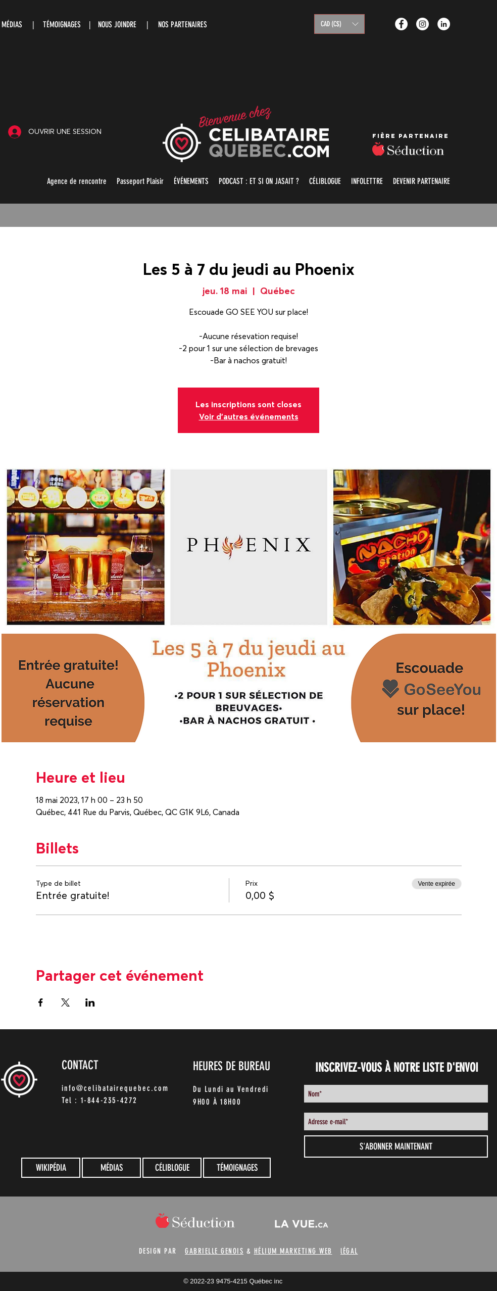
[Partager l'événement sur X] (65, 1002)
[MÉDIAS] (111, 1168)
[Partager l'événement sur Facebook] (40, 1002)
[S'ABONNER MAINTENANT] (396, 1146)
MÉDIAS (12, 24)
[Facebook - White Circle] (401, 24)
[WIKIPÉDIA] (50, 1168)
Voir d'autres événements (249, 416)
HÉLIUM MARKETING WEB (293, 1251)
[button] (339, 24)
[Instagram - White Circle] (422, 24)
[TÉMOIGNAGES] (237, 1168)
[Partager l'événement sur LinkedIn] (90, 1002)
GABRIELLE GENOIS (214, 1251)
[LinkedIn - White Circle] (443, 24)
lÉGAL (349, 1251)
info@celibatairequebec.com (115, 1088)
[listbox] (339, 24)
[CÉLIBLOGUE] (172, 1168)
